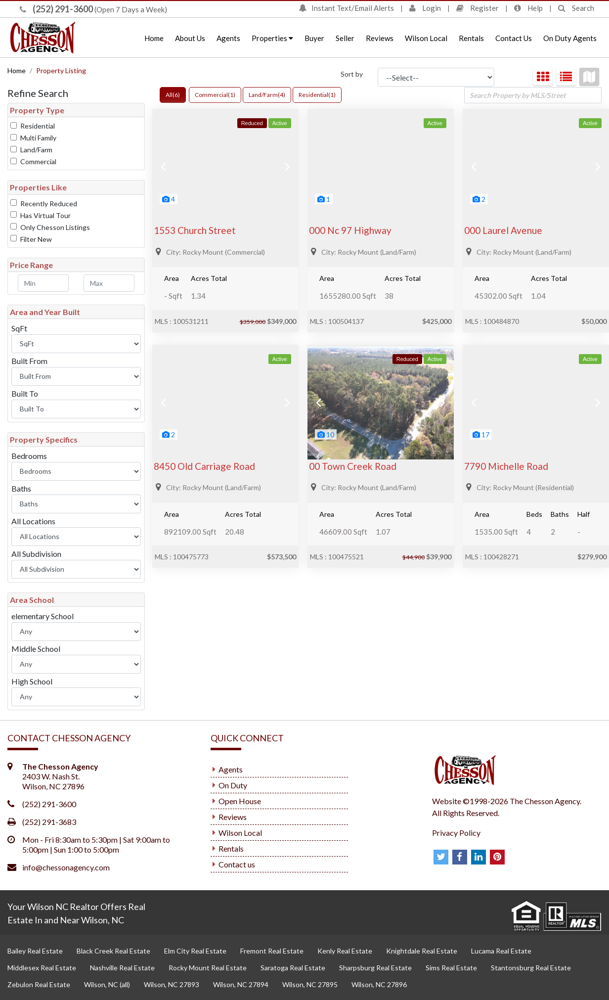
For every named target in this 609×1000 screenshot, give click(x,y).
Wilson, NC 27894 (240, 984)
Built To (24, 393)
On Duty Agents (570, 38)
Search (576, 7)
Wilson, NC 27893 (171, 984)
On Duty (232, 785)
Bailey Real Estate (35, 951)
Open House (239, 801)
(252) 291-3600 (56, 8)
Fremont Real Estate (272, 951)
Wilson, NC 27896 (379, 984)
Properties (272, 38)
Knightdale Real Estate (421, 951)
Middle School (35, 648)
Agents (228, 38)
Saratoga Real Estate (293, 967)
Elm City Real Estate (195, 951)
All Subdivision (36, 553)
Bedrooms (29, 455)
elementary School (42, 616)
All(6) (173, 94)
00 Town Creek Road (352, 466)
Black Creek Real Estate (113, 951)
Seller (345, 38)
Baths (21, 488)
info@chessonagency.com (66, 867)
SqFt (19, 328)
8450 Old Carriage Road (204, 466)
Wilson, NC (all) (107, 984)
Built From (29, 360)
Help (528, 7)
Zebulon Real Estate (38, 984)
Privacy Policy (456, 832)
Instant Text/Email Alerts (346, 7)
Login (425, 7)
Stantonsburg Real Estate (531, 967)
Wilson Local (426, 38)
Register (477, 7)
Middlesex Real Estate (41, 967)
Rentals (471, 38)
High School (31, 681)
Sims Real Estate (451, 967)
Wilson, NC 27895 (310, 984)
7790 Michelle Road (506, 466)
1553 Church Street (195, 230)
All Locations (33, 521)
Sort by (352, 74)
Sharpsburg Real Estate (375, 967)
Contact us (236, 864)
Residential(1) (317, 94)
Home (154, 38)
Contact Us (513, 38)
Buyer (314, 38)
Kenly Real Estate (344, 951)
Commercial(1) (215, 94)
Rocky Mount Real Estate (208, 967)
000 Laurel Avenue (503, 230)
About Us (190, 38)
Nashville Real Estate (122, 967)
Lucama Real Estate (501, 951)
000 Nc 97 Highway (350, 230)
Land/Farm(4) (267, 94)
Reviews (379, 38)
